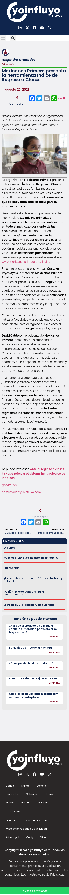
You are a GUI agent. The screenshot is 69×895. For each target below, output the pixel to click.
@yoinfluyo (10, 485)
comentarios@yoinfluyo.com (21, 492)
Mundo (25, 785)
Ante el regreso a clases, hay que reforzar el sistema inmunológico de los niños (33, 473)
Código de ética (36, 837)
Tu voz (49, 794)
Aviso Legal (12, 837)
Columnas (32, 794)
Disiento (9, 547)
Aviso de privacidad (37, 820)
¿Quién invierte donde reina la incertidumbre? (24, 593)
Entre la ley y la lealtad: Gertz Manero (29, 605)
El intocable (12, 568)
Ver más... (54, 636)
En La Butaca (13, 811)
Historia (25, 802)
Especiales (12, 794)
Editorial (42, 785)
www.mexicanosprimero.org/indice (26, 261)
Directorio (11, 820)
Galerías (43, 802)
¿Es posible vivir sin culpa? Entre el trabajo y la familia (33, 579)
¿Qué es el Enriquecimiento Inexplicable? (31, 558)
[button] (3, 38)
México (10, 785)
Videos (10, 802)
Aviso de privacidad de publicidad (26, 829)
